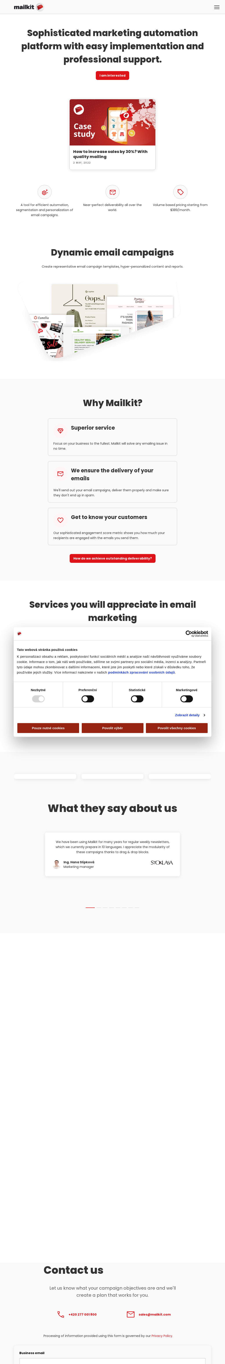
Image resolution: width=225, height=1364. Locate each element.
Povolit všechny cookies (177, 728)
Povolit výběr (112, 728)
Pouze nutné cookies (48, 728)
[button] (217, 7)
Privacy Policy (162, 1336)
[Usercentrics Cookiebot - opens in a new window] (189, 633)
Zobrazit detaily (187, 715)
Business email (31, 1353)
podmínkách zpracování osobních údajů (141, 672)
